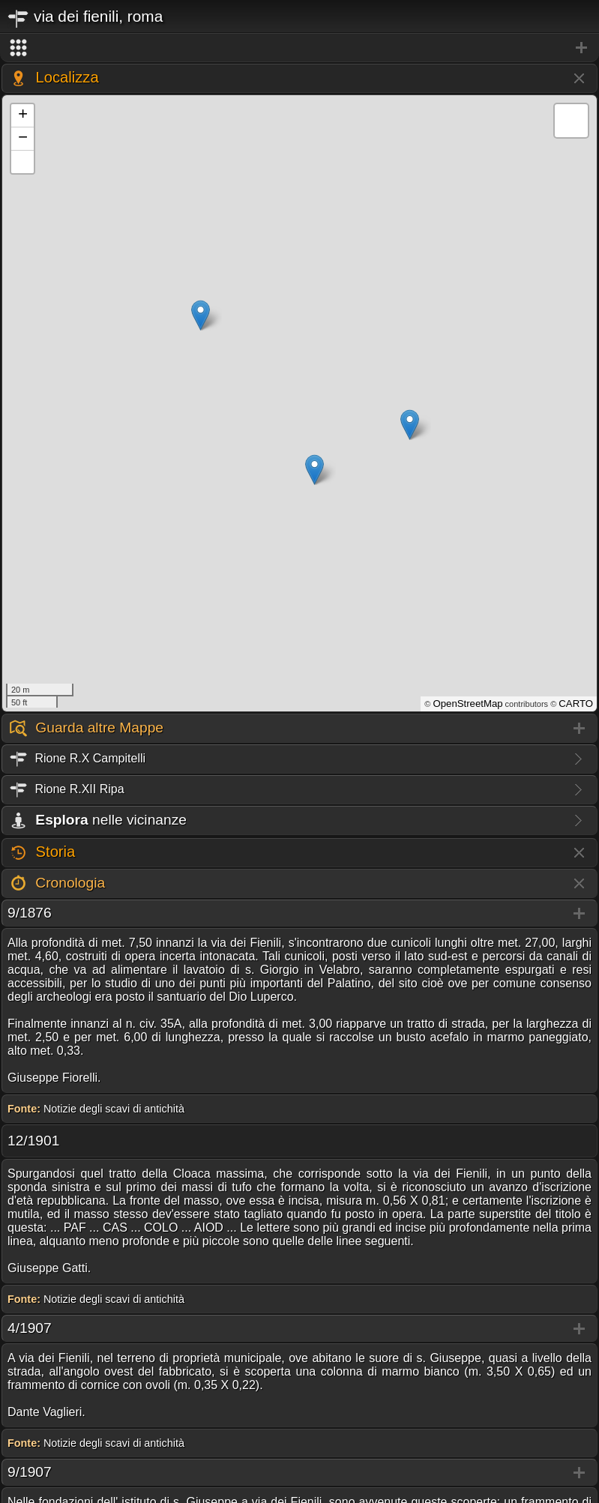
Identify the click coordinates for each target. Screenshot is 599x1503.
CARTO (576, 703)
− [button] (23, 138)
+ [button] (23, 115)
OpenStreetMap (467, 703)
